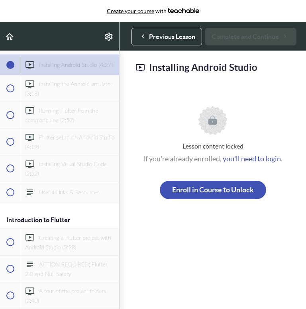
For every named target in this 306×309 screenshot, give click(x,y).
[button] (10, 36)
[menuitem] (109, 36)
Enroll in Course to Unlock (213, 190)
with (153, 11)
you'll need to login (252, 158)
